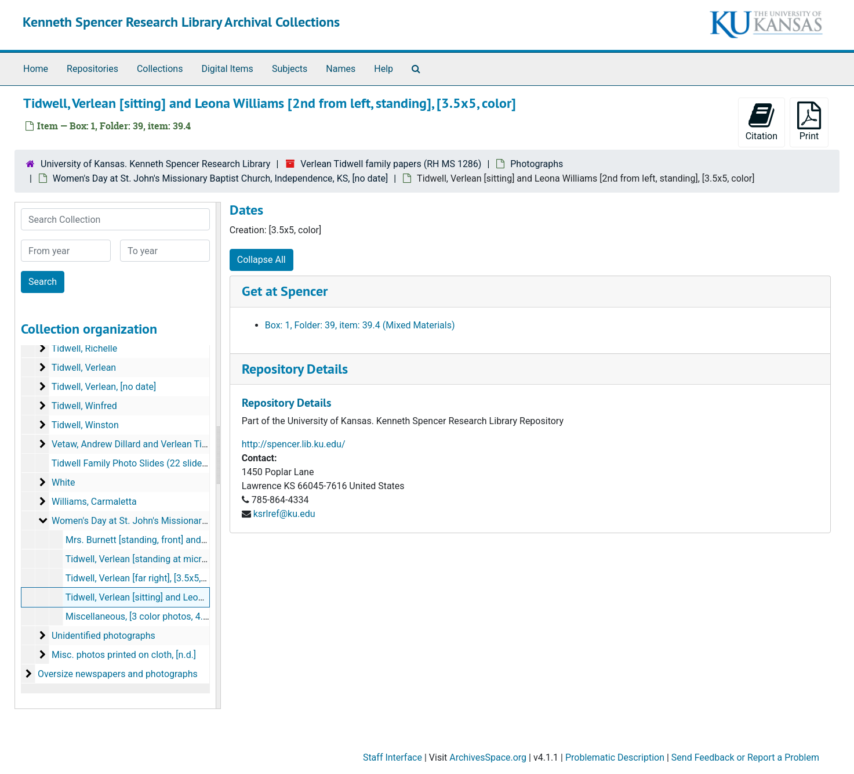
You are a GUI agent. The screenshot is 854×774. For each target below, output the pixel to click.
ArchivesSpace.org (487, 757)
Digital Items (227, 68)
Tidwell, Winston (85, 425)
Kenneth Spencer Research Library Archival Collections (181, 22)
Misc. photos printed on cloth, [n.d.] (124, 654)
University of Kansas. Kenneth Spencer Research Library (155, 163)
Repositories (92, 68)
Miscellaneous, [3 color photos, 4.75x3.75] (152, 616)
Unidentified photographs (103, 635)
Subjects (289, 68)
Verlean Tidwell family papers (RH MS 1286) (390, 163)
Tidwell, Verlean (84, 367)
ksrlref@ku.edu (284, 513)
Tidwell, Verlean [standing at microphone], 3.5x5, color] (177, 559)
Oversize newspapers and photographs (118, 673)
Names (340, 68)
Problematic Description (614, 757)
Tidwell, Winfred (84, 405)
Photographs (536, 163)
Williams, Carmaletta (94, 501)
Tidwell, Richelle (85, 348)
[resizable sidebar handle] (218, 455)
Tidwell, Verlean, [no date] (104, 386)
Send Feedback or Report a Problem (745, 757)
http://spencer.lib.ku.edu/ (294, 444)
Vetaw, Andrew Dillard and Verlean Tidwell (137, 444)
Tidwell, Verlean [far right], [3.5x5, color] (146, 578)
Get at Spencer (285, 291)
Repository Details (295, 369)
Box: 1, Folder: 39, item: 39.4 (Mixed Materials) (360, 325)
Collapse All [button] (261, 259)
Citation (761, 122)
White (63, 482)
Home (35, 68)
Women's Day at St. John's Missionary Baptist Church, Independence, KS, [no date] (220, 178)
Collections (160, 68)
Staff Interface (392, 757)
